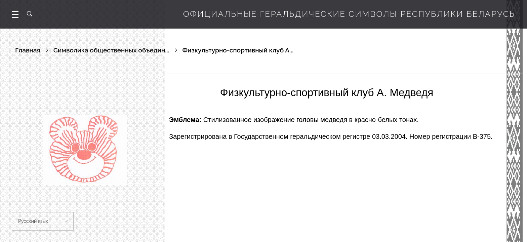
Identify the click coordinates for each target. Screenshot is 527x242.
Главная (27, 50)
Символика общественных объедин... (111, 50)
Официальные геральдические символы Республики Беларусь (349, 14)
